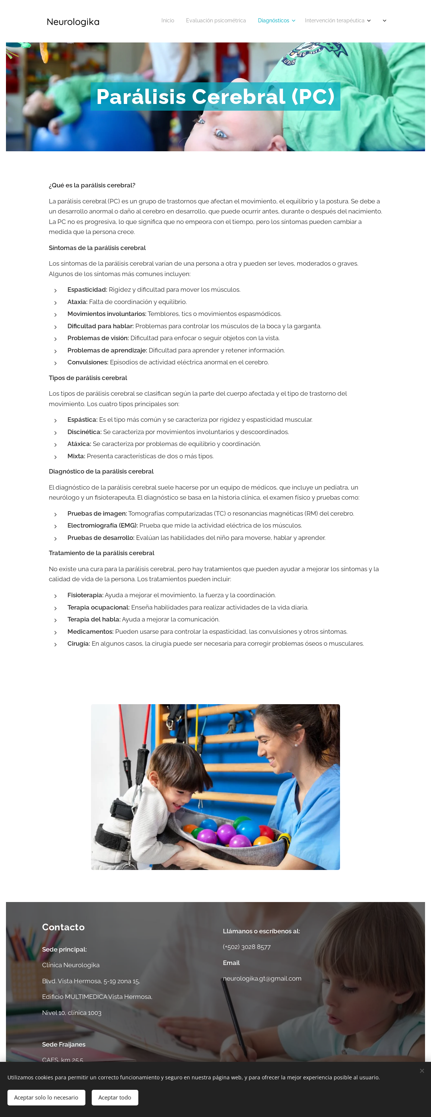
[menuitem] (324, 21)
